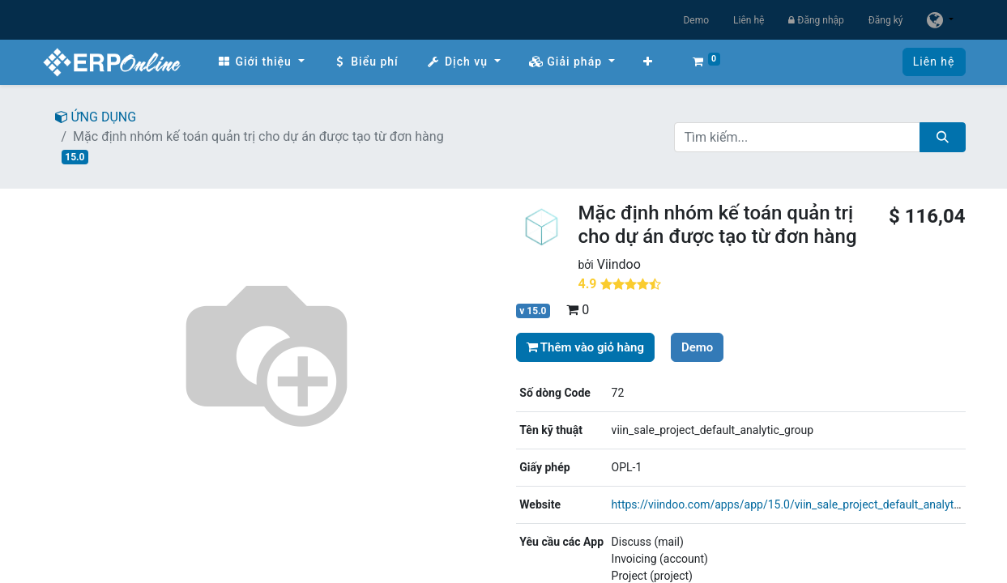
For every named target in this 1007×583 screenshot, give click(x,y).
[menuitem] (261, 61)
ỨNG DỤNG (96, 117)
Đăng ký (885, 20)
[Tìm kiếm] (943, 137)
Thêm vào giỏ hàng (585, 347)
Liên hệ (748, 20)
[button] (648, 61)
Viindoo (619, 264)
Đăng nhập (815, 20)
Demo (696, 20)
